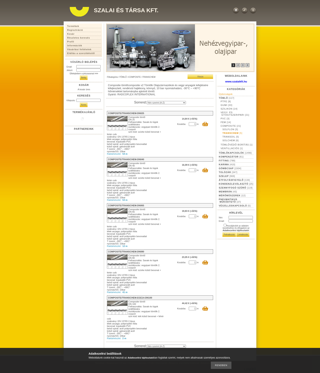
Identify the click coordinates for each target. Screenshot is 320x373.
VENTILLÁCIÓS (232, 148)
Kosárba (181, 124)
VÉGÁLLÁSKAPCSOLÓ (235, 205)
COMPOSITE (135, 77)
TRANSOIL (230, 136)
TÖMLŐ (123, 77)
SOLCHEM (230, 140)
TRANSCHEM (232, 133)
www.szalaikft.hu (236, 81)
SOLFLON (230, 129)
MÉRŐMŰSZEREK (232, 195)
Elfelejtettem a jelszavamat (84, 73)
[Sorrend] (166, 102)
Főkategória (112, 77)
